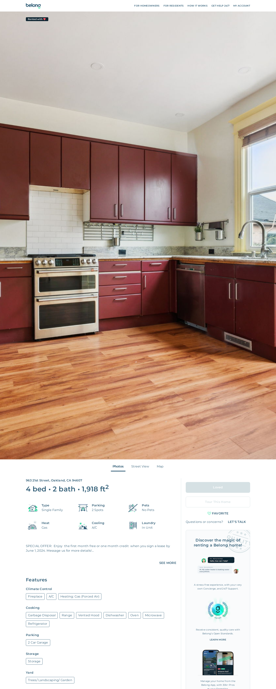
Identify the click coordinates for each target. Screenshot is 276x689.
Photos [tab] (118, 466)
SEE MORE (167, 563)
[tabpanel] (138, 235)
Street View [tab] (140, 466)
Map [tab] (160, 466)
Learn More (218, 639)
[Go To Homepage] (33, 5)
